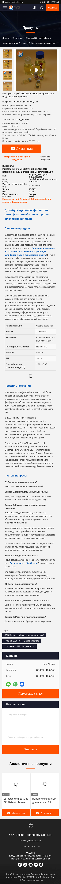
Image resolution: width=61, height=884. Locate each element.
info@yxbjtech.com (12, 2)
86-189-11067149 (49, 2)
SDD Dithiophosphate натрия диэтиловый (24, 635)
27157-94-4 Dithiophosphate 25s (19, 646)
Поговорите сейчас (30, 693)
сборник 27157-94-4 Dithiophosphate (21, 641)
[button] (8, 89)
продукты (17, 38)
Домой (5, 38)
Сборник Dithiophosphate (37, 38)
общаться (53, 8)
